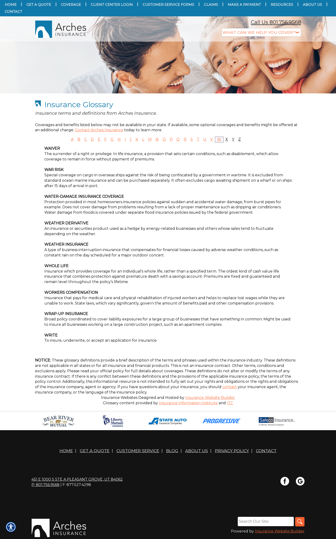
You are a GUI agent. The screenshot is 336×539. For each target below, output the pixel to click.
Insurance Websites (119, 397)
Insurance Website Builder (210, 397)
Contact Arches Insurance (99, 130)
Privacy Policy (232, 450)
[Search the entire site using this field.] (266, 521)
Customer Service (137, 450)
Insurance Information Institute (188, 403)
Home (66, 450)
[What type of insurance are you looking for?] (261, 32)
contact (229, 387)
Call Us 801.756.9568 (276, 22)
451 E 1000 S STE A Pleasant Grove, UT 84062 (77, 479)
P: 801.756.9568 (46, 484)
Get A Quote (94, 450)
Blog (172, 450)
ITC (230, 403)
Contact (266, 450)
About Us (196, 450)
